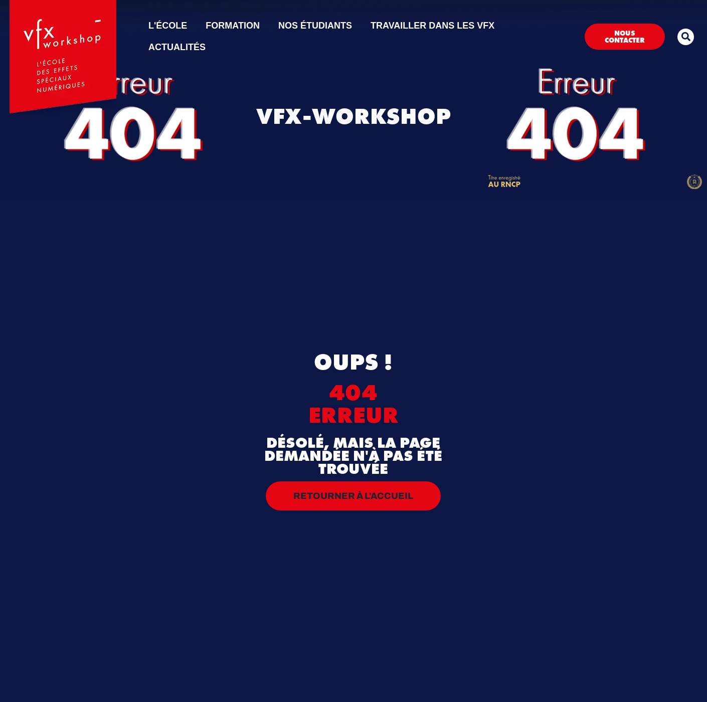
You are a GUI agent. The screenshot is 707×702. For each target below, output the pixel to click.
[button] (685, 37)
